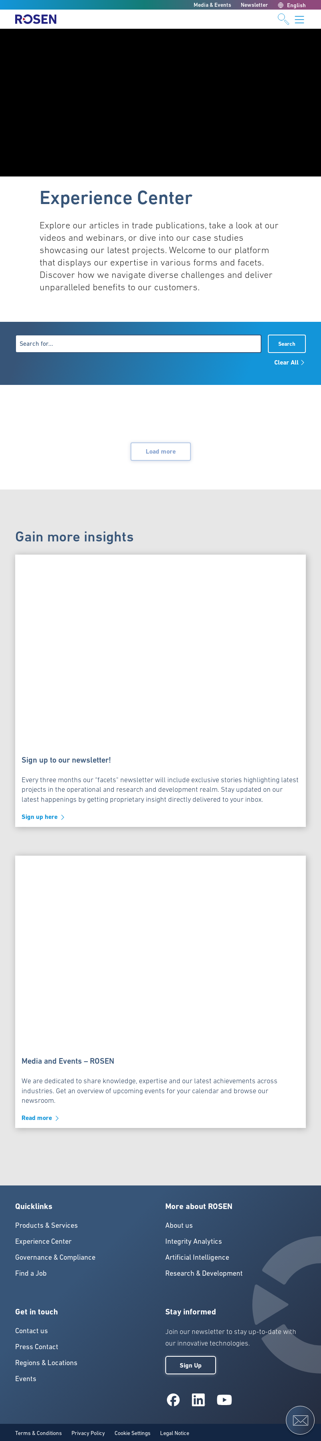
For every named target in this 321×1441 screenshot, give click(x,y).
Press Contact (36, 1346)
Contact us (31, 1330)
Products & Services (46, 1225)
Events (25, 1378)
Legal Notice (174, 1433)
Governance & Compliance (55, 1257)
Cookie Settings (133, 1433)
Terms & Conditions (38, 1433)
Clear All (290, 362)
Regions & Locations (46, 1362)
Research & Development (204, 1273)
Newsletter (254, 5)
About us (179, 1225)
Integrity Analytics (193, 1241)
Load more (161, 451)
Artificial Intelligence (197, 1257)
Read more (41, 1118)
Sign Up (191, 1365)
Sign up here (44, 817)
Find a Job (31, 1273)
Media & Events (212, 5)
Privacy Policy (88, 1433)
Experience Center (43, 1241)
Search (286, 344)
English (291, 5)
